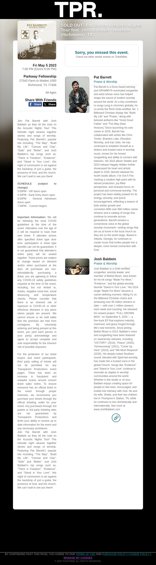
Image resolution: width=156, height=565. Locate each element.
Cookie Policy (139, 554)
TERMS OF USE (86, 554)
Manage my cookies (78, 557)
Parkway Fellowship (40, 76)
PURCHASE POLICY (115, 554)
